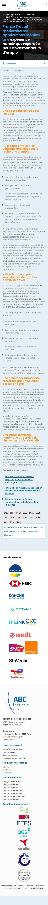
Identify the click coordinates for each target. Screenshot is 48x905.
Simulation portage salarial (14, 758)
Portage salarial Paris (11, 784)
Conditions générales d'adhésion (31, 886)
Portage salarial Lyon (11, 787)
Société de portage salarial (14, 749)
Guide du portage (10, 755)
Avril (26, 527)
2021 (38, 513)
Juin (35, 527)
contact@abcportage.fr (12, 737)
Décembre (8, 535)
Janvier (7, 527)
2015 (38, 517)
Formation (7, 773)
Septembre (14, 531)
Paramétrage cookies (12, 888)
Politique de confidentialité (34, 888)
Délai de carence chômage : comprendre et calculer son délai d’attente (21, 502)
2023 (25, 513)
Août (6, 531)
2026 (6, 513)
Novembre (32, 531)
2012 (18, 522)
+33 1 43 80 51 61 (9, 740)
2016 (31, 517)
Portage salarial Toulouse (13, 796)
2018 (18, 517)
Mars (20, 527)
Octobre (23, 531)
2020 (6, 517)
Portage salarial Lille (11, 799)
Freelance (7, 770)
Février (14, 527)
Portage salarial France (12, 781)
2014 (6, 522)
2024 (18, 513)
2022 (31, 513)
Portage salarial (9, 752)
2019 (12, 517)
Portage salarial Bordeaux (13, 790)
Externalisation (9, 767)
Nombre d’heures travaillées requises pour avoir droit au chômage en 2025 (19, 479)
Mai (30, 527)
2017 (25, 517)
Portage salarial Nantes (12, 793)
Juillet (40, 527)
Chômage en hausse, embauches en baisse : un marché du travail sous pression (23, 491)
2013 (12, 522)
